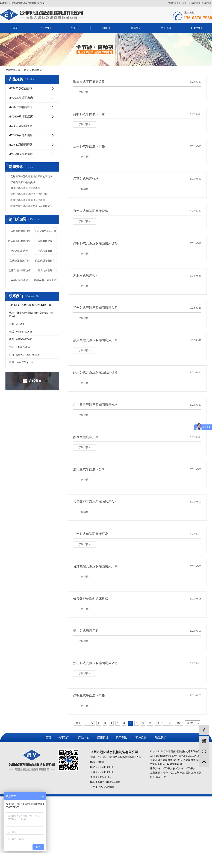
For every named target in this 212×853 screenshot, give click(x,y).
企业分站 (186, 3)
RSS (204, 3)
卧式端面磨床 (45, 270)
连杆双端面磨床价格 (19, 270)
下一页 (168, 723)
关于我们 (45, 28)
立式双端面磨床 (19, 250)
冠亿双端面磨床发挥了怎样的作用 (29, 194)
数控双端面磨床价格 (45, 280)
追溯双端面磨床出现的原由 (25, 188)
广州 (163, 777)
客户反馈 (166, 28)
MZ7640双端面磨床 (20, 144)
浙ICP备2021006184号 (191, 755)
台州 (165, 772)
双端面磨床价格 (19, 280)
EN (169, 3)
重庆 (158, 777)
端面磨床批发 (45, 241)
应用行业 (106, 28)
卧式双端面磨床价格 (19, 241)
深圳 (152, 777)
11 (157, 723)
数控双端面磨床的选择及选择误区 (29, 200)
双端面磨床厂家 (171, 760)
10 (150, 723)
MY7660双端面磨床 (20, 116)
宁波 (182, 772)
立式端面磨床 (45, 250)
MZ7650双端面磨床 (20, 125)
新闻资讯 (136, 28)
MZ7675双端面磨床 (20, 88)
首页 (15, 28)
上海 (193, 772)
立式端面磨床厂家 (19, 260)
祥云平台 (167, 768)
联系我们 (196, 28)
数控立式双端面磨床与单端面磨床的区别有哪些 (33, 206)
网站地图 (196, 3)
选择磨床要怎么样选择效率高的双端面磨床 (33, 176)
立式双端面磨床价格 (19, 231)
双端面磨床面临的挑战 (22, 182)
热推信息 (176, 3)
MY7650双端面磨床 (20, 135)
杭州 (176, 772)
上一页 (89, 723)
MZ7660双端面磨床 (20, 107)
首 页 (27, 70)
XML (209, 3)
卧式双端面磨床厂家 (45, 231)
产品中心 (75, 28)
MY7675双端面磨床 (20, 97)
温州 (188, 772)
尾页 (178, 723)
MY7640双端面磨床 (20, 153)
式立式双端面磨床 (45, 260)
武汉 (199, 772)
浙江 (171, 772)
